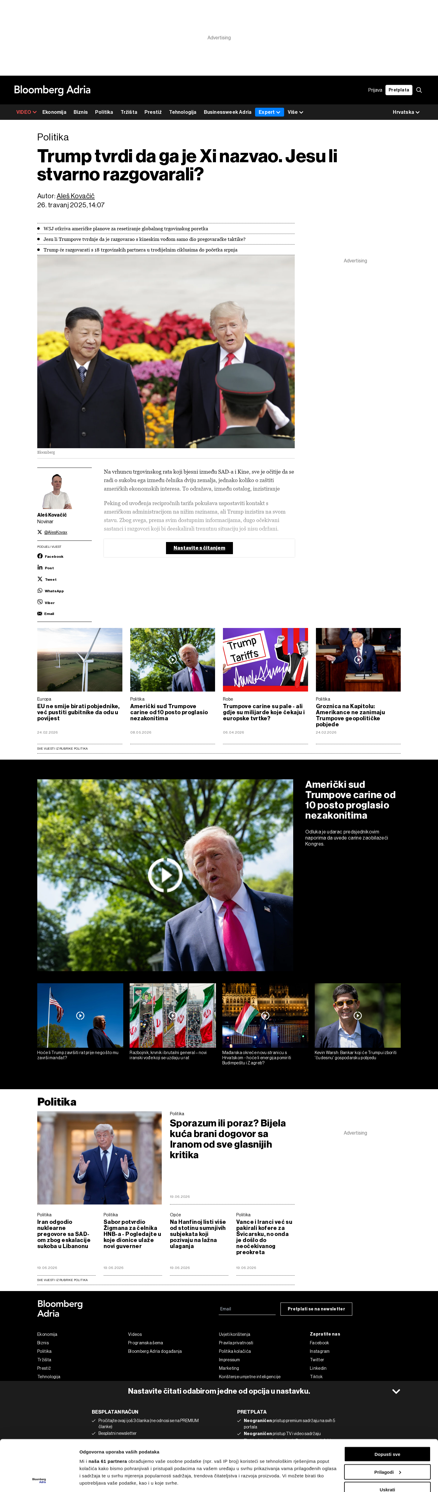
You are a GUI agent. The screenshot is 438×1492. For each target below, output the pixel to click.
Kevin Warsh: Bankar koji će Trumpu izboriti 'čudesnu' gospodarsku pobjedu (356, 1055)
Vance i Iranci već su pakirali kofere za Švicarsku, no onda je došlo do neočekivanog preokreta (264, 1237)
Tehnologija (182, 112)
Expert (269, 112)
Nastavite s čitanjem (199, 548)
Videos (135, 1334)
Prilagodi (387, 1424)
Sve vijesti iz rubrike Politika (62, 748)
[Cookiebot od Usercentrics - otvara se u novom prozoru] (39, 1480)
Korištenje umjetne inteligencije (250, 1376)
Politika (104, 112)
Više (296, 112)
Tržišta (129, 112)
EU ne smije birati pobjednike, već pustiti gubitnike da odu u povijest (78, 712)
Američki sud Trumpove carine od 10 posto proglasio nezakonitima (169, 712)
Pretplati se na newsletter (316, 1309)
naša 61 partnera (107, 1413)
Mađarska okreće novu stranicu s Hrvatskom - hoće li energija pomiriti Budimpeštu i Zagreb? (256, 1057)
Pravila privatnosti (236, 1342)
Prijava (375, 90)
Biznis (81, 112)
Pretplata (399, 90)
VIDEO (26, 112)
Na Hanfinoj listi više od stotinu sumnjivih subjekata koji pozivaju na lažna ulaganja (198, 1234)
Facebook (319, 1342)
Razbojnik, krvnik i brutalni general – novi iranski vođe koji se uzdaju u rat (168, 1055)
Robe (228, 699)
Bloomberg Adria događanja (155, 1351)
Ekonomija (54, 112)
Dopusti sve (387, 1406)
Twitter (317, 1359)
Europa (44, 699)
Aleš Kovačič (76, 196)
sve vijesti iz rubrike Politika (62, 1280)
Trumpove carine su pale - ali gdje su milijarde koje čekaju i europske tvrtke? (264, 712)
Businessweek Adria (228, 112)
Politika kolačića (235, 1351)
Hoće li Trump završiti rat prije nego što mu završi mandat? (77, 1055)
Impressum (229, 1359)
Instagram (320, 1351)
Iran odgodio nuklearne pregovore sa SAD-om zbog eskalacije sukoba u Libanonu (64, 1234)
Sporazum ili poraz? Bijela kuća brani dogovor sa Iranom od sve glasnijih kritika (228, 1139)
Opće (175, 1214)
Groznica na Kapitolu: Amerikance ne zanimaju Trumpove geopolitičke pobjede (350, 715)
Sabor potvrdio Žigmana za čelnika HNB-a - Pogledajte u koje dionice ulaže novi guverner (132, 1234)
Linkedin (318, 1368)
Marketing (229, 1368)
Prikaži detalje (94, 1480)
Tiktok (316, 1376)
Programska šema (145, 1342)
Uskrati (387, 1441)
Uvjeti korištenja (234, 1334)
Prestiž (153, 112)
